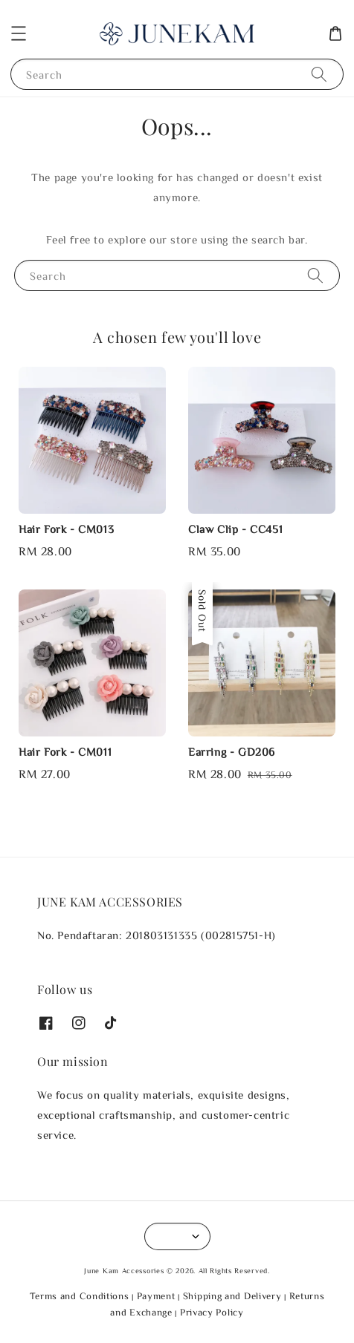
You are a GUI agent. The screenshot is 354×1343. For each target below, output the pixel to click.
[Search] (319, 73)
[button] (18, 33)
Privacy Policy (212, 1312)
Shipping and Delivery (232, 1296)
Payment (156, 1296)
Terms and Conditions (79, 1296)
